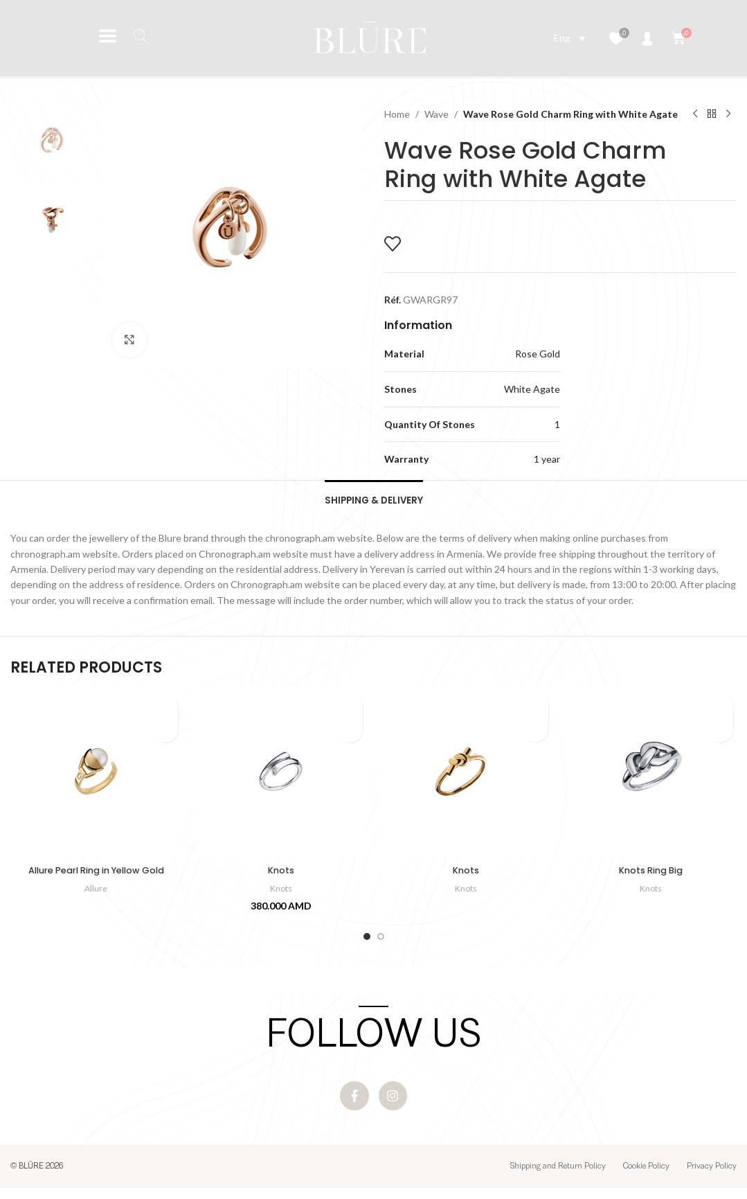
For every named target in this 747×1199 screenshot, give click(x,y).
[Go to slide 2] (380, 941)
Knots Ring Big (651, 875)
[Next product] (728, 114)
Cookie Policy (646, 1177)
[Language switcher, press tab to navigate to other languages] (569, 37)
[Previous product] (695, 114)
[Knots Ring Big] (651, 776)
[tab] (373, 501)
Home (397, 114)
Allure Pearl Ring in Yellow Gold (96, 875)
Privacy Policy (712, 1177)
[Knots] (280, 776)
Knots (281, 875)
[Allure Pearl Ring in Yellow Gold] (95, 776)
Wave (436, 114)
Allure (96, 892)
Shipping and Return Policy (558, 1177)
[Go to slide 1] (366, 941)
